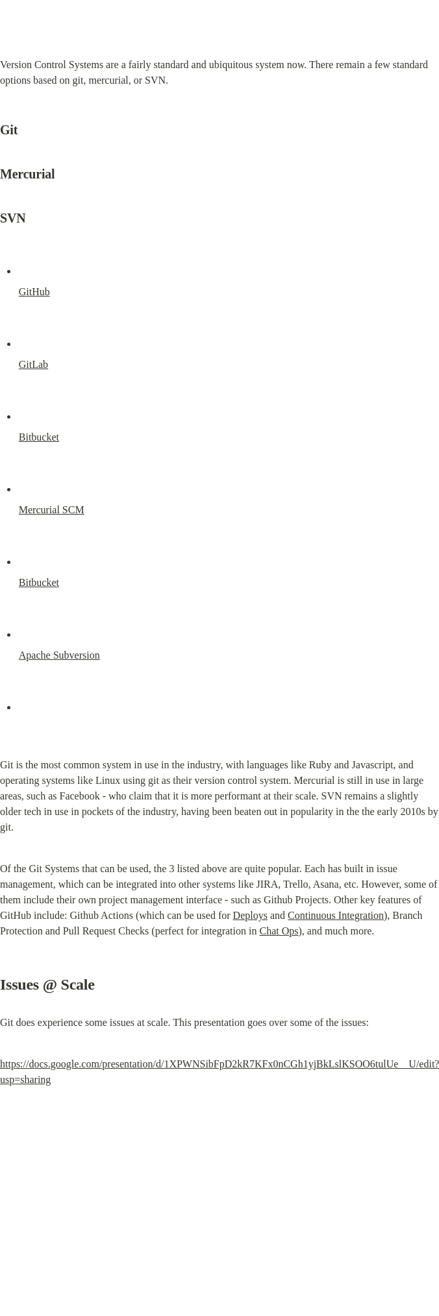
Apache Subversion (59, 655)
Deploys (250, 915)
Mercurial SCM (51, 509)
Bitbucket (39, 437)
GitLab (33, 364)
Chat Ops (278, 930)
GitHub (34, 291)
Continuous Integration (336, 915)
